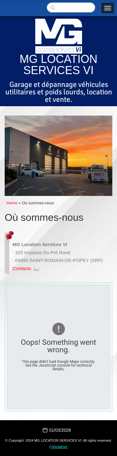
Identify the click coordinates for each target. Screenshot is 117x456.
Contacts (21, 268)
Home (12, 203)
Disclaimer (59, 447)
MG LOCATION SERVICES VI (58, 65)
